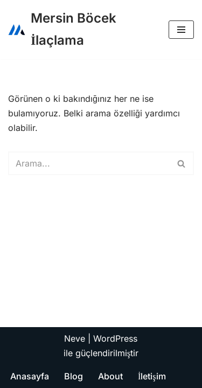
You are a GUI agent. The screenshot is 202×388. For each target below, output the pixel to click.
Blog (73, 376)
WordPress (115, 338)
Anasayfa (29, 376)
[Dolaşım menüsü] (181, 29)
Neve (74, 338)
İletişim (152, 376)
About (110, 376)
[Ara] (89, 163)
